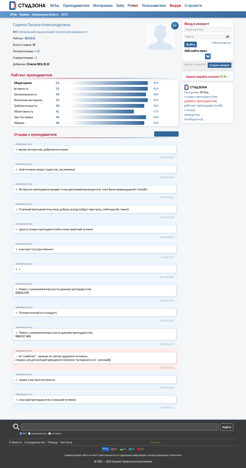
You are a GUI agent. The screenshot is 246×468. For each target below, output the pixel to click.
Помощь (53, 442)
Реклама (155, 442)
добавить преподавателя (200, 101)
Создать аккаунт (219, 65)
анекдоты (191, 114)
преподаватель (39, 433)
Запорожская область (45, 14)
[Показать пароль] (227, 36)
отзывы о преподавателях (200, 96)
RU (105, 449)
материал (56, 433)
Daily (120, 5)
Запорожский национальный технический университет (53, 32)
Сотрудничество (34, 442)
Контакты (66, 442)
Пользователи (154, 5)
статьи (189, 110)
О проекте (15, 442)
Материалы (103, 5)
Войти (190, 44)
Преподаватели (76, 5)
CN (140, 449)
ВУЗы (54, 5)
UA (123, 449)
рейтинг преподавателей (203, 105)
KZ (132, 449)
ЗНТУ (64, 14)
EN (114, 449)
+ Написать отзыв (166, 134)
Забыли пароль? (221, 42)
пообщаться (193, 119)
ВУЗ (25, 433)
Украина (24, 14)
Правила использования (137, 461)
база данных (191, 92)
